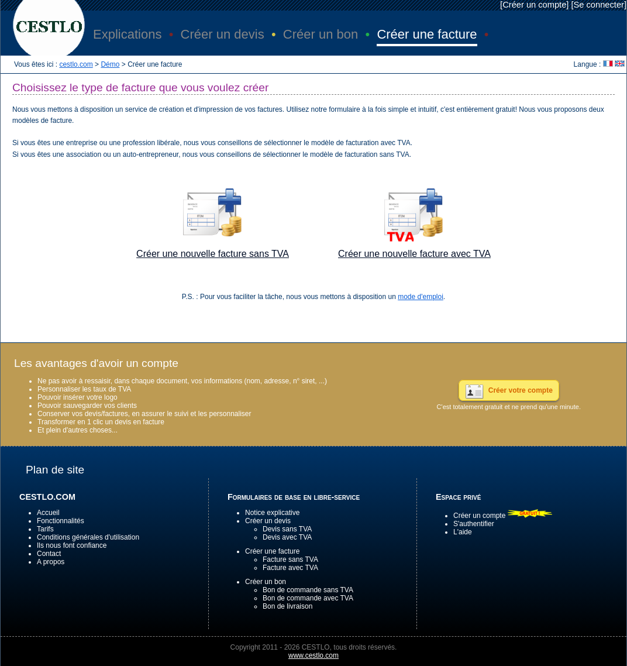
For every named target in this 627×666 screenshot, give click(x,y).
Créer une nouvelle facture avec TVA (414, 254)
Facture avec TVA (290, 568)
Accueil (48, 513)
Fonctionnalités (60, 521)
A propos (50, 562)
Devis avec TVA (287, 537)
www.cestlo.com (313, 655)
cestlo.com (75, 64)
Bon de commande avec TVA (308, 598)
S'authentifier (473, 524)
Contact (49, 554)
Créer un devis (268, 521)
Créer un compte (534, 4)
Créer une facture (272, 551)
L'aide (462, 532)
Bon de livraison (287, 606)
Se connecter (599, 4)
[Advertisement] (313, 318)
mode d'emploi (420, 297)
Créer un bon (265, 582)
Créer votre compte (520, 390)
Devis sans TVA (287, 529)
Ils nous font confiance (71, 545)
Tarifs (45, 529)
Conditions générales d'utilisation (88, 537)
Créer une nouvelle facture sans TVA (212, 254)
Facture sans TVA (290, 559)
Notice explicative (272, 513)
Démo (110, 64)
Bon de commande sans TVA (308, 590)
